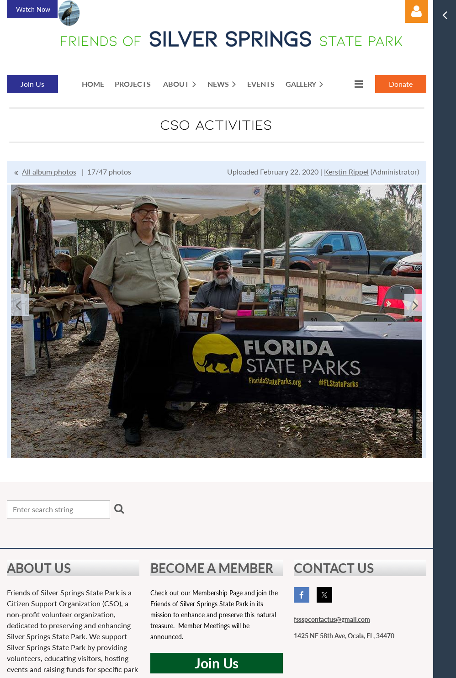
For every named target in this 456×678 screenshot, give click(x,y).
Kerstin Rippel (346, 171)
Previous (18, 305)
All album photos (49, 171)
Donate (401, 83)
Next (415, 305)
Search (119, 508)
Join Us (32, 83)
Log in (416, 11)
